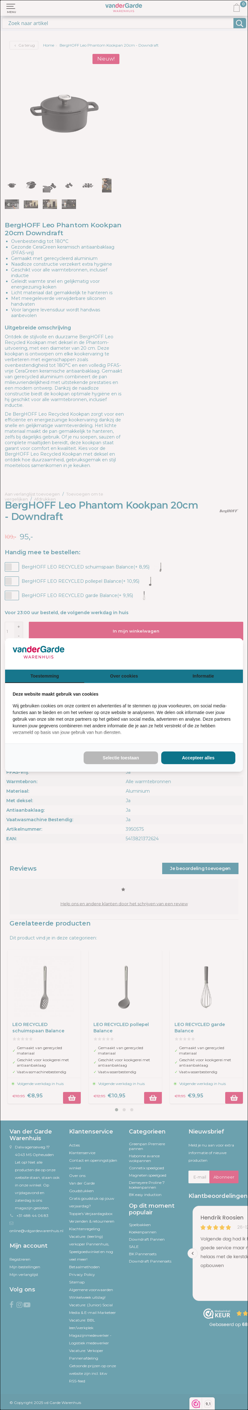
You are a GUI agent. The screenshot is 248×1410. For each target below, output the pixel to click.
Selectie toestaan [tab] (121, 757)
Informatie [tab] (203, 676)
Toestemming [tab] (44, 676)
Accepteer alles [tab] (198, 757)
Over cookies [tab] (124, 676)
